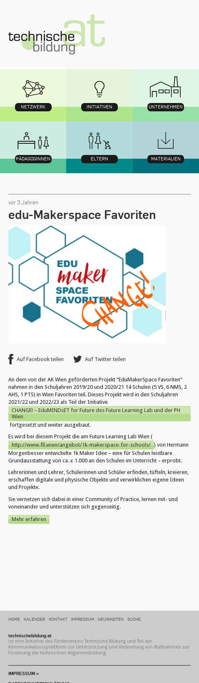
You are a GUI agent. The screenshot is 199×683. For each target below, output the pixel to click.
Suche (134, 619)
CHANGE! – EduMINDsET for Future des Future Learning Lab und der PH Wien (96, 413)
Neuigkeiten (111, 619)
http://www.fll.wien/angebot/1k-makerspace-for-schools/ (81, 445)
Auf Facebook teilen (40, 359)
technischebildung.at (56, 35)
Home (14, 619)
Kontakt (58, 619)
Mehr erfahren (29, 519)
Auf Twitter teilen (105, 359)
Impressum (82, 619)
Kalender (34, 619)
